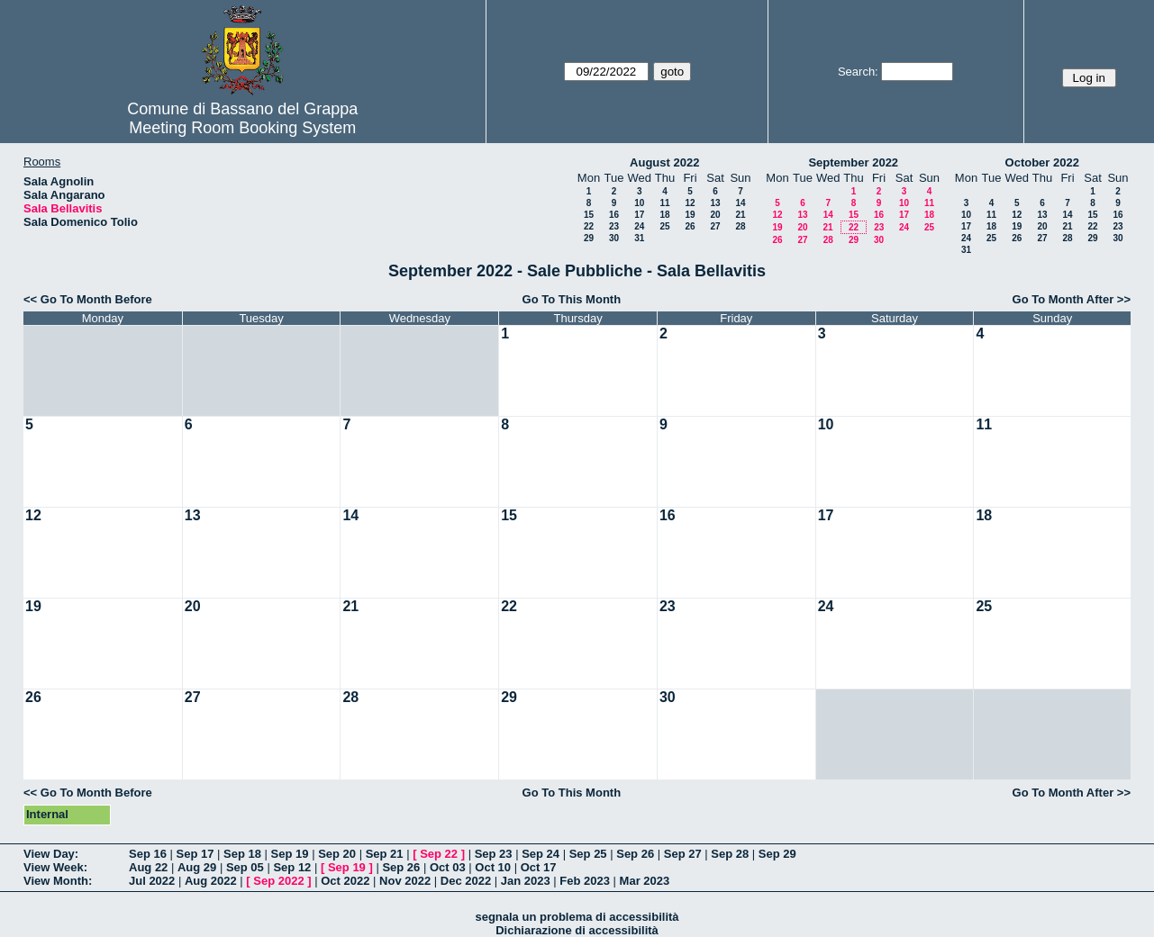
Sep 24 (540, 853)
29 (589, 238)
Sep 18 (242, 853)
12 (690, 203)
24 (639, 226)
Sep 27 (683, 853)
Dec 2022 (466, 880)
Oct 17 (539, 867)
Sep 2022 (278, 880)
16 (614, 215)
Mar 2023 (645, 880)
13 (715, 203)
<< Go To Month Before (87, 299)
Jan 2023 (525, 880)
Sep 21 (385, 853)
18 (664, 215)
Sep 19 (290, 853)
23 (614, 226)
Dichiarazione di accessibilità (577, 930)
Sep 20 (337, 853)
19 (690, 215)
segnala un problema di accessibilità (576, 916)
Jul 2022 (152, 880)
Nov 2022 (405, 880)
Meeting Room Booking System (242, 128)
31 (639, 238)
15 (589, 215)
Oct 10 (493, 867)
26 (690, 226)
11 (664, 203)
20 (715, 215)
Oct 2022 (345, 880)
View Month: (57, 880)
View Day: (50, 853)
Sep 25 (588, 853)
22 (589, 226)
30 (614, 238)
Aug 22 (148, 867)
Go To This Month (572, 299)
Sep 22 (439, 853)
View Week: (55, 867)
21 (740, 215)
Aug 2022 (211, 880)
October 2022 (1042, 162)
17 (639, 215)
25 (664, 226)
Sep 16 (148, 853)
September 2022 (853, 162)
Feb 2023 (584, 880)
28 (740, 226)
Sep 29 (777, 853)
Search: (858, 71)
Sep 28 (730, 853)
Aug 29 (196, 867)
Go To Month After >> (1072, 299)
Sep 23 (494, 853)
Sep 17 (195, 853)
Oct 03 (448, 867)
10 (639, 203)
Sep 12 (292, 867)
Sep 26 (635, 853)
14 (740, 203)
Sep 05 (245, 867)
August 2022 (664, 162)
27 (715, 226)
